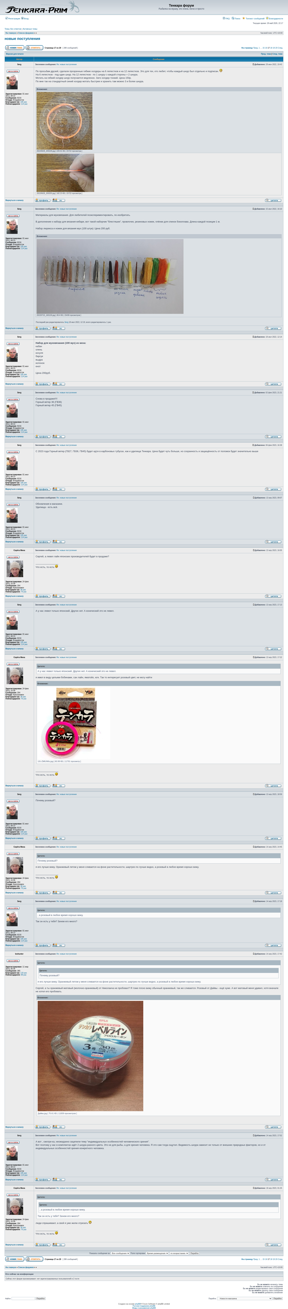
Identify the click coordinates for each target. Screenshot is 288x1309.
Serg (66, 322)
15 (264, 48)
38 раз (23, 590)
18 (271, 48)
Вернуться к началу (15, 200)
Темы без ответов (13, 29)
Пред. (255, 48)
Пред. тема (266, 54)
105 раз (23, 102)
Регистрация (13, 18)
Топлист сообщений (253, 18)
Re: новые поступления (67, 64)
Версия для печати (15, 54)
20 (276, 48)
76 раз (23, 592)
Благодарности (274, 18)
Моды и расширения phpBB (144, 1308)
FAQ (226, 18)
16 (266, 48)
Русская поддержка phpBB (144, 1306)
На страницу (247, 48)
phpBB (138, 1304)
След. (280, 48)
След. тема (277, 54)
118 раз (23, 973)
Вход (25, 18)
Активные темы (30, 29)
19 (274, 48)
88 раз (23, 975)
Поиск (236, 18)
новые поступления (22, 39)
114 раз (24, 104)
